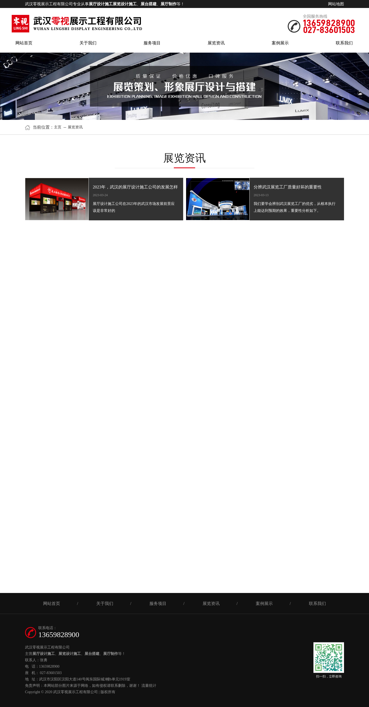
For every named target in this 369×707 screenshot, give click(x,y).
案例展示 (280, 43)
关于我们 (88, 43)
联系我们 (344, 43)
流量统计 (148, 686)
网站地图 (336, 4)
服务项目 (152, 43)
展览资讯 (216, 43)
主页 (58, 127)
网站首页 (23, 43)
